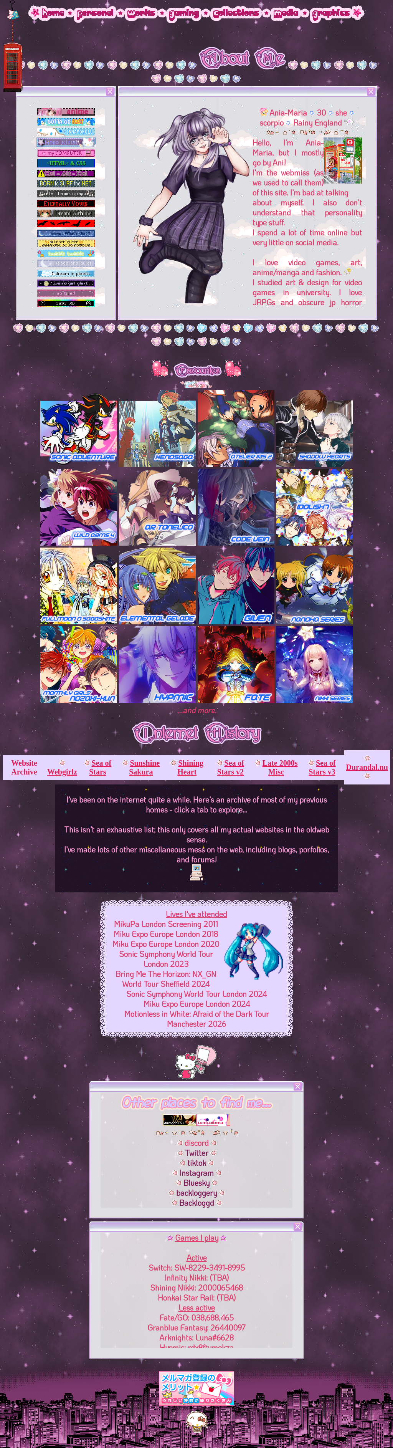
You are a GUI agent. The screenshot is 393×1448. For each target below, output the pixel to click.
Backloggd (197, 1203)
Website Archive (24, 767)
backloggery (197, 1193)
